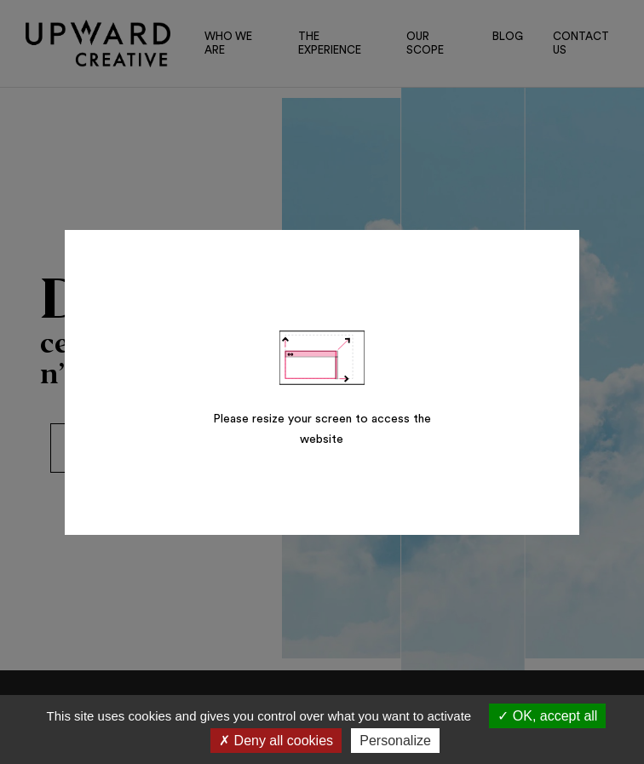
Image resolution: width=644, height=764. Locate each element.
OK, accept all (547, 716)
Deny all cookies (276, 740)
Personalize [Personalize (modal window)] (395, 740)
